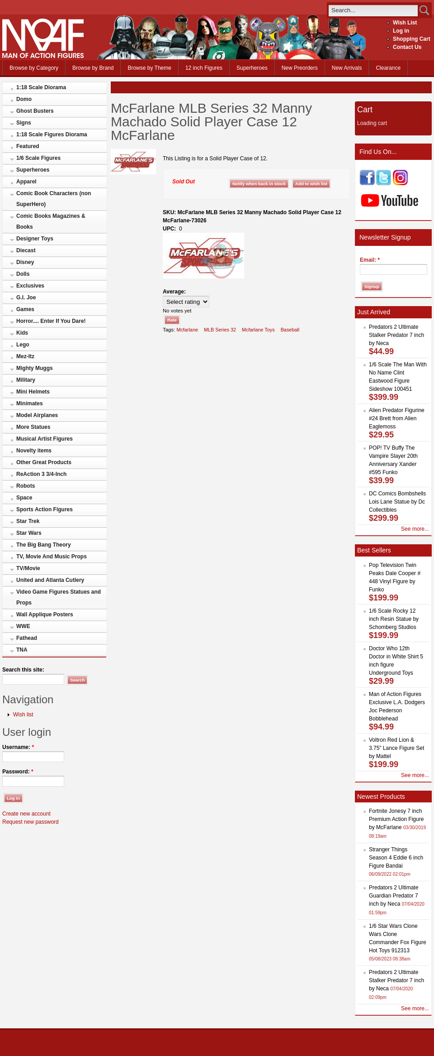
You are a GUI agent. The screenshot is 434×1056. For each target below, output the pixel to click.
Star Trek (27, 521)
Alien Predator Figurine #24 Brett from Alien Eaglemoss (397, 418)
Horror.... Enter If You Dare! (51, 321)
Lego (22, 344)
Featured (27, 146)
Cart (365, 109)
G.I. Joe (26, 297)
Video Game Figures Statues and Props (58, 597)
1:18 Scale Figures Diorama (51, 134)
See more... (415, 529)
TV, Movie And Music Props (51, 556)
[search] (373, 10)
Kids (22, 333)
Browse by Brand (92, 68)
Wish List (405, 22)
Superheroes (252, 68)
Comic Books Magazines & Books (50, 221)
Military (25, 380)
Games (25, 309)
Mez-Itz (25, 356)
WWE (23, 626)
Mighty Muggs (34, 368)
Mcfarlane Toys (258, 329)
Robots (25, 486)
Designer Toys (34, 238)
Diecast (26, 250)
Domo (24, 99)
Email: (370, 260)
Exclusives (30, 286)
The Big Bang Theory (43, 545)
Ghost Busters (35, 111)
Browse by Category (33, 68)
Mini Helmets (33, 392)
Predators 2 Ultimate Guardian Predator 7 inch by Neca (393, 895)
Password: (17, 771)
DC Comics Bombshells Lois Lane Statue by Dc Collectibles (397, 501)
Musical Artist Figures (44, 439)
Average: (174, 291)
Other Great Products (43, 462)
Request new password (30, 822)
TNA (22, 650)
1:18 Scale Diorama (41, 87)
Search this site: (23, 670)
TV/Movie (28, 568)
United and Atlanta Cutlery (50, 580)
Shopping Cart (411, 39)
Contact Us (407, 47)
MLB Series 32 (220, 329)
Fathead (26, 638)
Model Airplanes (37, 415)
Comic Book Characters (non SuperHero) (53, 198)
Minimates (29, 403)
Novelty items (34, 450)
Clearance (388, 68)
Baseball (290, 329)
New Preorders (300, 68)
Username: (18, 747)
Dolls (22, 274)
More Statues (33, 427)
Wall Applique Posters (44, 614)
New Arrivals (347, 68)
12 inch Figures (203, 68)
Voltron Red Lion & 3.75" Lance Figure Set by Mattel (396, 748)
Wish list (23, 714)
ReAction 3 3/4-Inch (41, 474)
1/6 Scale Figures (38, 158)
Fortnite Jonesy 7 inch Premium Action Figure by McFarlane (396, 819)
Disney (25, 262)
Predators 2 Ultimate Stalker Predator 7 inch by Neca (396, 335)
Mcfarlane (187, 329)
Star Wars (29, 533)
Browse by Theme (149, 68)
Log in (401, 31)
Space (24, 497)
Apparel (26, 181)
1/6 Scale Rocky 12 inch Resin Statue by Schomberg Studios (394, 619)
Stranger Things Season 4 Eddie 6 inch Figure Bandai (396, 857)
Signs (23, 123)
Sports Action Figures (44, 509)
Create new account (26, 814)
